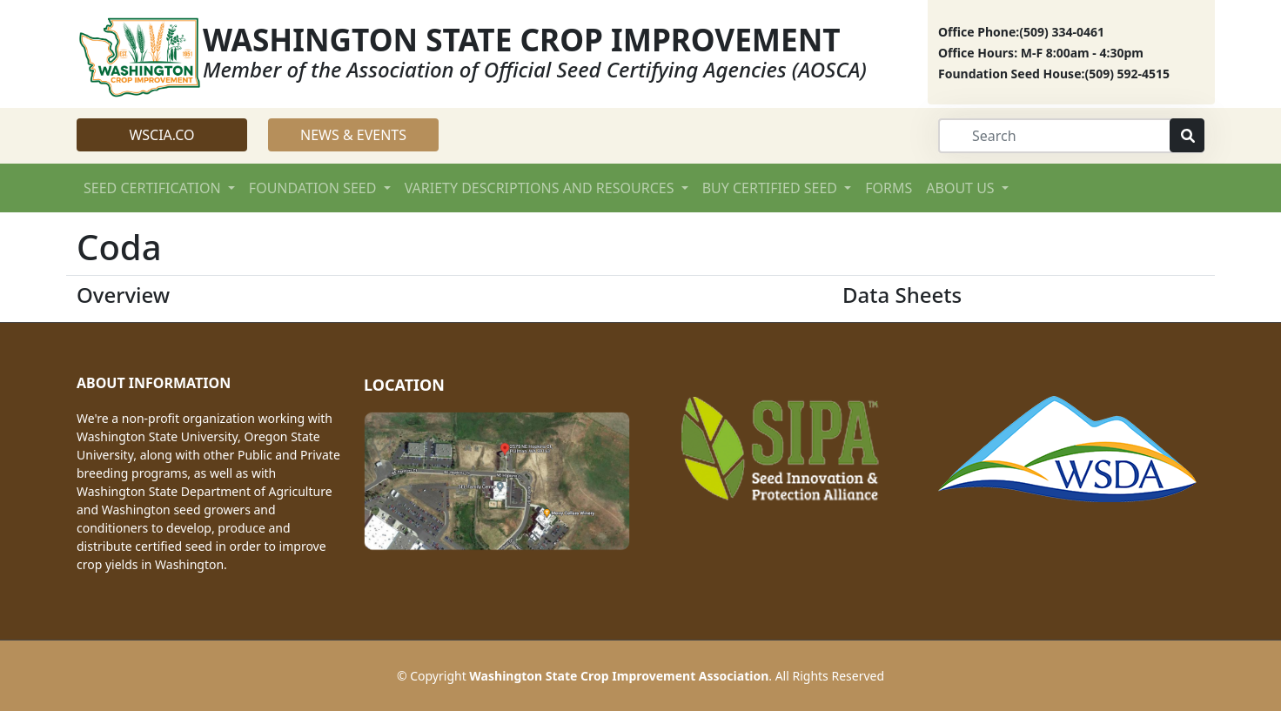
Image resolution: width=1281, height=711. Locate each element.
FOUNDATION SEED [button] (314, 188)
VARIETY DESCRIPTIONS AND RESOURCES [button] (541, 188)
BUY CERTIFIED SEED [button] (771, 188)
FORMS (888, 188)
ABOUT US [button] (962, 188)
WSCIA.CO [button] (161, 134)
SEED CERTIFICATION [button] (154, 188)
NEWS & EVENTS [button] (353, 134)
